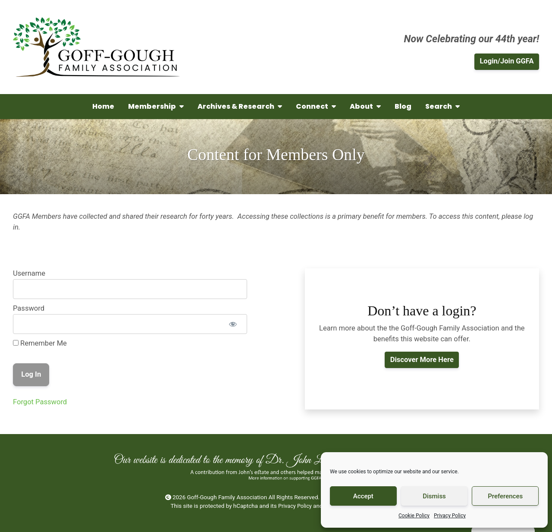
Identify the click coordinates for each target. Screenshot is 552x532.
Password (28, 308)
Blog (403, 106)
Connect (316, 106)
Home (103, 106)
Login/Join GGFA (506, 61)
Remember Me (40, 343)
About (365, 106)
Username (29, 273)
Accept (363, 496)
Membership (156, 106)
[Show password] (232, 324)
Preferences (505, 496)
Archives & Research (240, 106)
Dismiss (434, 496)
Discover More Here (422, 360)
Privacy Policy (450, 516)
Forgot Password (40, 402)
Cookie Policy (414, 516)
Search (442, 106)
